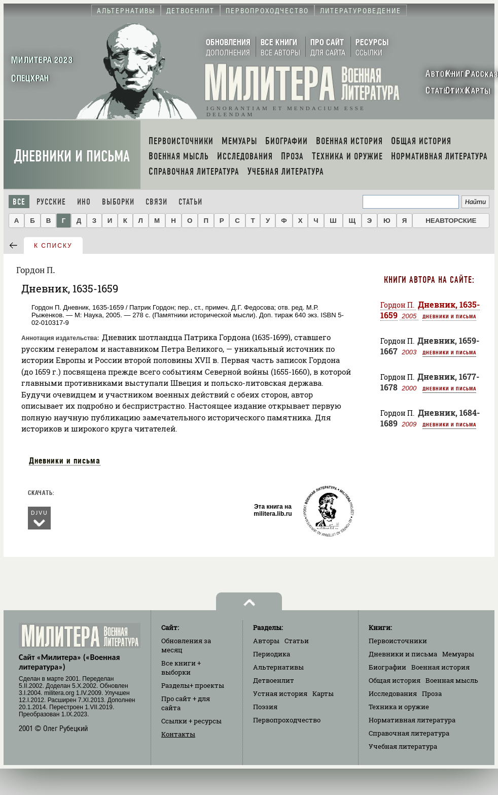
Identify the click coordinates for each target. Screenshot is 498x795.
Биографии (387, 667)
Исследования (393, 693)
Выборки (118, 201)
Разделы (192, 685)
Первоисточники (398, 640)
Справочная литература (409, 733)
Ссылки (191, 720)
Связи (156, 201)
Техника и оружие (399, 706)
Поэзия (265, 706)
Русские (51, 201)
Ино (84, 201)
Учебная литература (403, 746)
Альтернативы (278, 667)
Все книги (181, 667)
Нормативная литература (412, 719)
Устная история (280, 693)
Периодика (271, 653)
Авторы (266, 640)
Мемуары (458, 653)
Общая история (394, 680)
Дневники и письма (72, 156)
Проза (432, 693)
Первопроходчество (287, 719)
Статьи (190, 201)
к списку (53, 245)
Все (19, 201)
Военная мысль (451, 680)
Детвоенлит (273, 680)
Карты (323, 693)
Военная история (440, 667)
